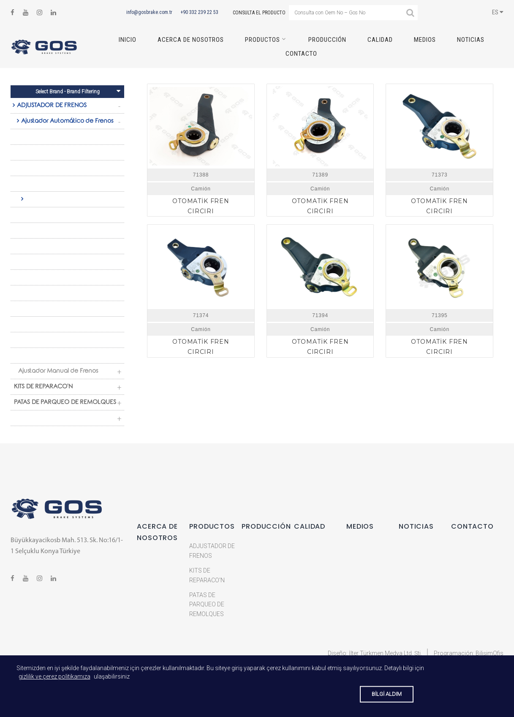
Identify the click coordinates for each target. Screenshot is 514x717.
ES (497, 12)
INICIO (127, 39)
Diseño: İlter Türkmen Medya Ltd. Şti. (375, 653)
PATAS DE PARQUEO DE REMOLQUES (65, 403)
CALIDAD (380, 39)
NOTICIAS (470, 39)
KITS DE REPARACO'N (43, 387)
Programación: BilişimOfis (468, 653)
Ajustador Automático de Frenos (67, 121)
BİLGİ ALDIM (387, 694)
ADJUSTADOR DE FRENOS (52, 106)
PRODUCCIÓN (327, 39)
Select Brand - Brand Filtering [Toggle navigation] (78, 91)
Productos (262, 39)
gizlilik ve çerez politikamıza (54, 676)
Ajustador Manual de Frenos (58, 371)
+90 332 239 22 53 (199, 12)
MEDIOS (425, 39)
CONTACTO (301, 53)
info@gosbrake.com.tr (149, 12)
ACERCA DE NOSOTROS (191, 39)
